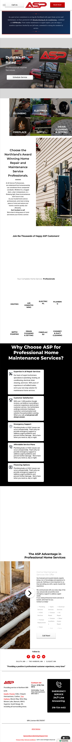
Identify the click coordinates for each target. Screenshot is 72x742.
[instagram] (33, 657)
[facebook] (28, 657)
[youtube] (38, 657)
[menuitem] (21, 661)
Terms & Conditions (30, 739)
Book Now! (57, 5)
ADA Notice (36, 729)
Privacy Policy (20, 739)
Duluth (6, 694)
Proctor (12, 694)
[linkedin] (43, 657)
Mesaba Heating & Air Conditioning (45, 20)
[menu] (4, 5)
